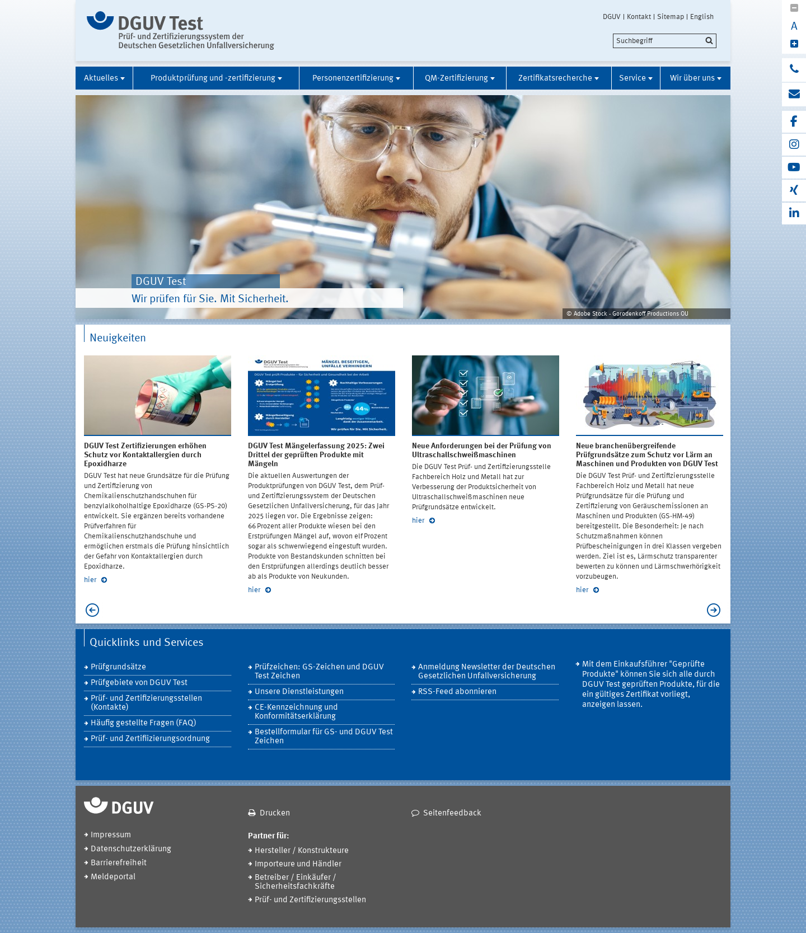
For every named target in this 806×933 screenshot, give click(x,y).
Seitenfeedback (452, 813)
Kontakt (639, 17)
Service (632, 78)
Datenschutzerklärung (131, 849)
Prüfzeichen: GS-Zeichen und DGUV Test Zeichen (319, 672)
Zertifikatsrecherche (555, 78)
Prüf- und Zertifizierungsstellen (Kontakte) (146, 703)
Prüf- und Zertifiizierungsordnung (150, 739)
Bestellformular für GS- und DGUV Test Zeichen (324, 737)
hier (91, 580)
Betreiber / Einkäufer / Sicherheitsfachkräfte (295, 882)
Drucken (275, 813)
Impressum (111, 835)
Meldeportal (113, 877)
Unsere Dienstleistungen (299, 692)
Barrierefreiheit (119, 863)
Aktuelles (101, 78)
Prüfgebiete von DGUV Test (139, 683)
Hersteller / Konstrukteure (302, 851)
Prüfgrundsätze (118, 667)
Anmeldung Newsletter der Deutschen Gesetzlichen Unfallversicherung (486, 672)
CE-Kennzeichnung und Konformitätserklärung (296, 712)
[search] (664, 41)
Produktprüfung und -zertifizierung (213, 78)
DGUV (612, 17)
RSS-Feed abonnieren (457, 692)
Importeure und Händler (298, 864)
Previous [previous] (90, 610)
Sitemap (670, 17)
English (702, 17)
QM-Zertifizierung (456, 78)
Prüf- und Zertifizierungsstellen (310, 900)
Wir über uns (692, 78)
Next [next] (716, 610)
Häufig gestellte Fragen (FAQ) (143, 723)
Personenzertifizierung (352, 78)
